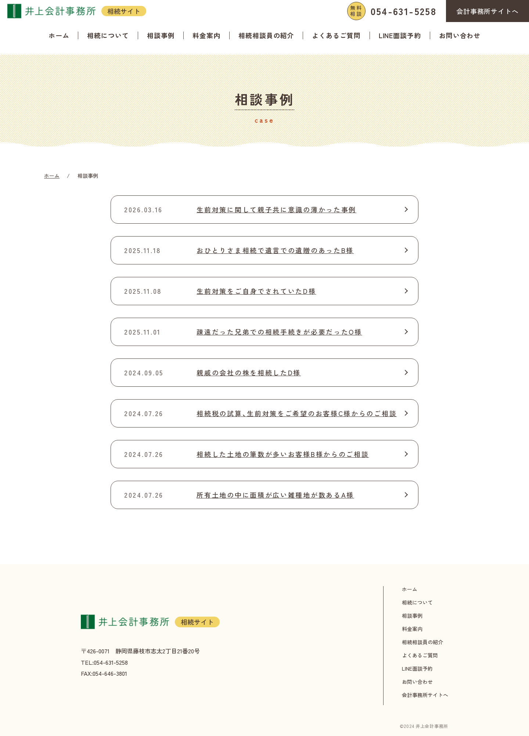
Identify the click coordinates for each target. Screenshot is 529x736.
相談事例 (161, 35)
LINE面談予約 (400, 35)
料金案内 (206, 35)
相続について (108, 35)
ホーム (58, 35)
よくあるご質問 (336, 35)
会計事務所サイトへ (487, 11)
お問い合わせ (460, 35)
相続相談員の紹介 (266, 35)
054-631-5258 (391, 11)
